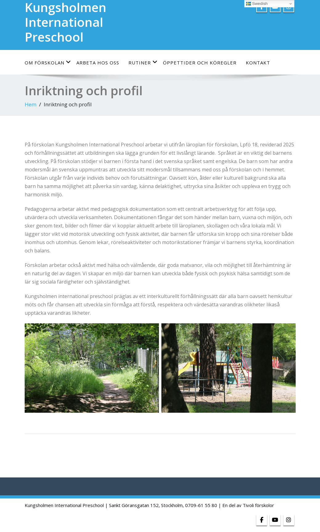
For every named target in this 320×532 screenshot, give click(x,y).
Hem (30, 104)
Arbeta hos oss (97, 62)
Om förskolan (48, 62)
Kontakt (258, 62)
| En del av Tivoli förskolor (246, 505)
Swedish (257, 3)
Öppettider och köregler (200, 62)
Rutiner (143, 62)
